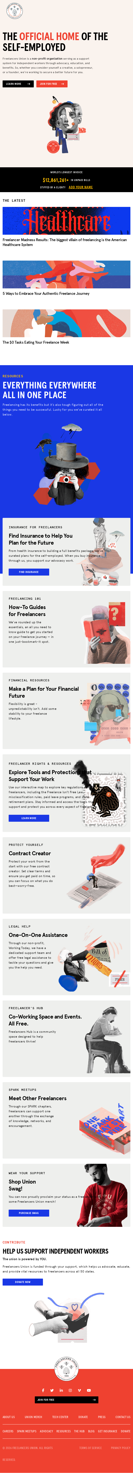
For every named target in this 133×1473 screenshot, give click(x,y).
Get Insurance (107, 1431)
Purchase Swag (29, 1213)
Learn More (18, 83)
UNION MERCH (33, 1417)
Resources (63, 1431)
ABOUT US (9, 1417)
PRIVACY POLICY (120, 1448)
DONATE (83, 1417)
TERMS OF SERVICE (90, 1448)
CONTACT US (123, 1417)
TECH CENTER (60, 1417)
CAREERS (8, 1431)
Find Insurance (29, 572)
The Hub (79, 1431)
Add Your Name (81, 187)
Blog (91, 1431)
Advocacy (46, 1431)
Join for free (66, 1400)
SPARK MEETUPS (27, 1431)
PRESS (102, 1417)
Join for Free (52, 83)
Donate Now (22, 1282)
